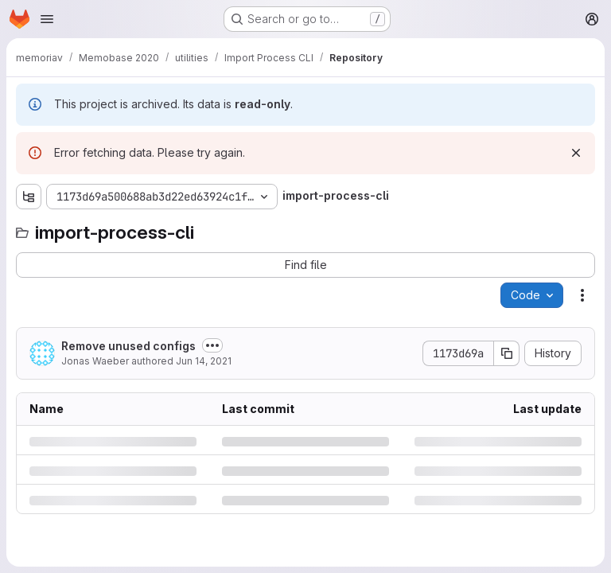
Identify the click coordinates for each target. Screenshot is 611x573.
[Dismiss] (576, 152)
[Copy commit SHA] (507, 353)
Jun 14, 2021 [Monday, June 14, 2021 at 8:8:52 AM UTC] (204, 361)
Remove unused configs (128, 346)
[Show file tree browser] (28, 196)
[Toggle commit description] (212, 345)
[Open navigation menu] (47, 19)
